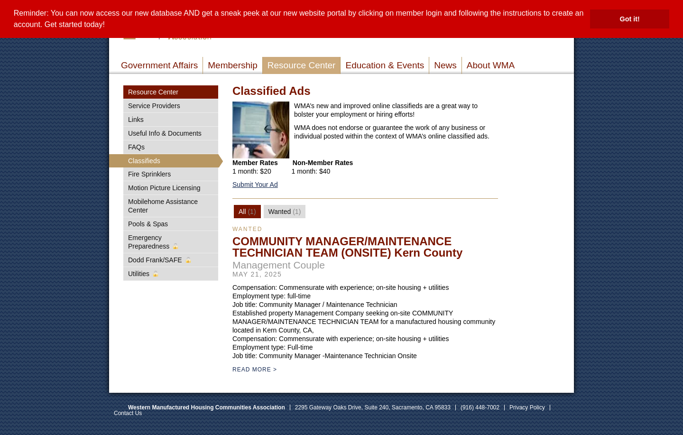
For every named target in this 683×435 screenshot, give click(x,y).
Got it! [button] (630, 19)
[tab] (247, 211)
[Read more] (260, 130)
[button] (108, 25)
